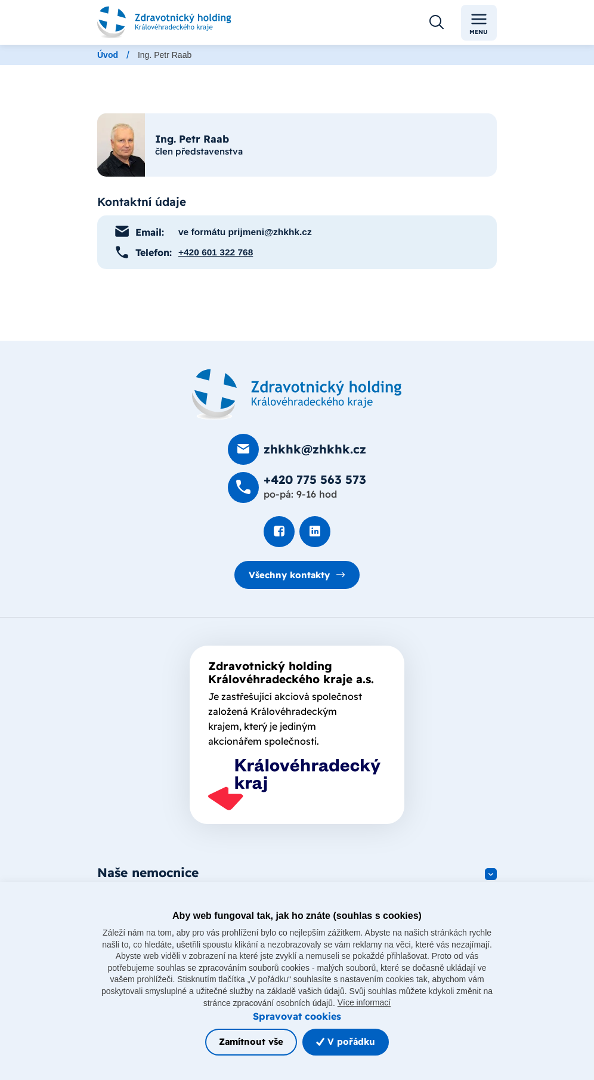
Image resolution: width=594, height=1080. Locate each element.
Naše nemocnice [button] (148, 873)
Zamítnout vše (251, 1041)
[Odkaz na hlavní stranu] (164, 22)
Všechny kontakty (289, 575)
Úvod (107, 55)
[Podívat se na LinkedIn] (314, 531)
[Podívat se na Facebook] (279, 531)
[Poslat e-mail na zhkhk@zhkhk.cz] (297, 449)
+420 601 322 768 (215, 252)
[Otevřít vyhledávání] (436, 23)
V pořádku (345, 1041)
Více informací (364, 1002)
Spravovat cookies (297, 1016)
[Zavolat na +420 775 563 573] (297, 487)
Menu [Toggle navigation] (478, 23)
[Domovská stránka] (297, 394)
